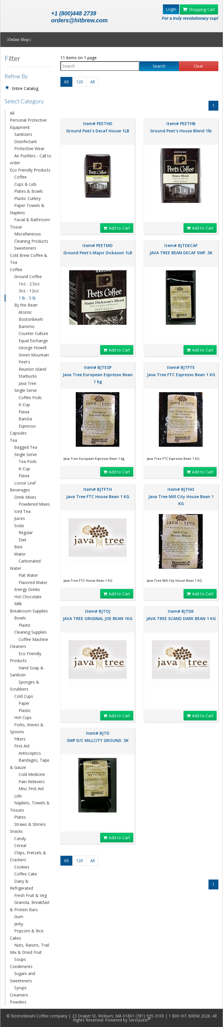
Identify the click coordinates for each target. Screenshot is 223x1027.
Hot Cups (23, 717)
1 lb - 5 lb (27, 298)
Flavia (24, 412)
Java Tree (27, 383)
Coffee (20, 177)
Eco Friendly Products (30, 170)
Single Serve (25, 390)
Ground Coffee (28, 276)
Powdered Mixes (34, 504)
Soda (19, 525)
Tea (13, 440)
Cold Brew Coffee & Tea (28, 259)
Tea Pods (28, 461)
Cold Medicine (32, 774)
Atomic (25, 312)
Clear (198, 66)
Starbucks (28, 376)
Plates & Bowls (28, 191)
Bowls (20, 618)
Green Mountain (34, 355)
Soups (20, 959)
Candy (20, 838)
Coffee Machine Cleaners (29, 643)
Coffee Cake (25, 874)
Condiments (21, 966)
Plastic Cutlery (27, 198)
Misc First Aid (31, 788)
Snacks (16, 831)
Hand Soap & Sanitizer (27, 671)
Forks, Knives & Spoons (27, 728)
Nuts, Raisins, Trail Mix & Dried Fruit (29, 948)
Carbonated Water (25, 564)
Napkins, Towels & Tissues (30, 806)
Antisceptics (30, 753)
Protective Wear (29, 148)
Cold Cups (23, 696)
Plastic (25, 625)
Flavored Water (33, 582)
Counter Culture (33, 333)
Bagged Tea (25, 447)
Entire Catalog (25, 88)
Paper (24, 703)
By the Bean (25, 305)
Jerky (18, 924)
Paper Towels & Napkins (27, 209)
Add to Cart (116, 228)
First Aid (21, 746)
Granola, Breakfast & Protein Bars (30, 906)
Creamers (19, 995)
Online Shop (19, 39)
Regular (26, 532)
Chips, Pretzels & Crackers (28, 856)
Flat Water (28, 575)
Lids (18, 796)
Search (159, 66)
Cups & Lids (25, 184)
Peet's (24, 362)
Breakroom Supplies (29, 611)
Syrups (20, 987)
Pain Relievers (32, 781)
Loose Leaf (25, 483)
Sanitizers (23, 134)
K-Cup (24, 404)
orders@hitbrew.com (79, 20)
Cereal (20, 845)
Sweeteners (25, 248)
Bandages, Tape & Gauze (29, 763)
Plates (20, 817)
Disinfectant (25, 141)
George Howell (32, 347)
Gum (18, 916)
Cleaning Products (31, 241)
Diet (22, 540)
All (12, 113)
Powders (18, 1002)
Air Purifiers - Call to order (30, 159)
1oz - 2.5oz (29, 284)
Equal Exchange (33, 340)
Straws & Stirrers (30, 824)
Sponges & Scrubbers (24, 685)
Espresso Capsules (23, 429)
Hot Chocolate (28, 596)
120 (79, 81)
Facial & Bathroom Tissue (30, 223)
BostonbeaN (31, 319)
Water (20, 554)
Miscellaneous (27, 234)
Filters (20, 739)
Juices (19, 518)
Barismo (27, 326)
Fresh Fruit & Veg (30, 895)
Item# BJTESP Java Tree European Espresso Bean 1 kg (98, 374)
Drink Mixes (25, 497)
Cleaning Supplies (30, 632)
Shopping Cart (199, 9)
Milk (18, 603)
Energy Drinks (27, 589)
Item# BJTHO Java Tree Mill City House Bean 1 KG (181, 496)
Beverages (20, 490)
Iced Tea (22, 511)
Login (171, 9)
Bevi (18, 546)
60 (66, 81)
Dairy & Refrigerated (21, 884)
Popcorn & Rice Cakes (27, 934)
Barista (25, 418)
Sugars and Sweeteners (22, 977)
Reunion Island (32, 369)
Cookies (21, 867)
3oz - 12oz (29, 290)
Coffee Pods (30, 397)
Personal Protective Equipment (28, 123)
